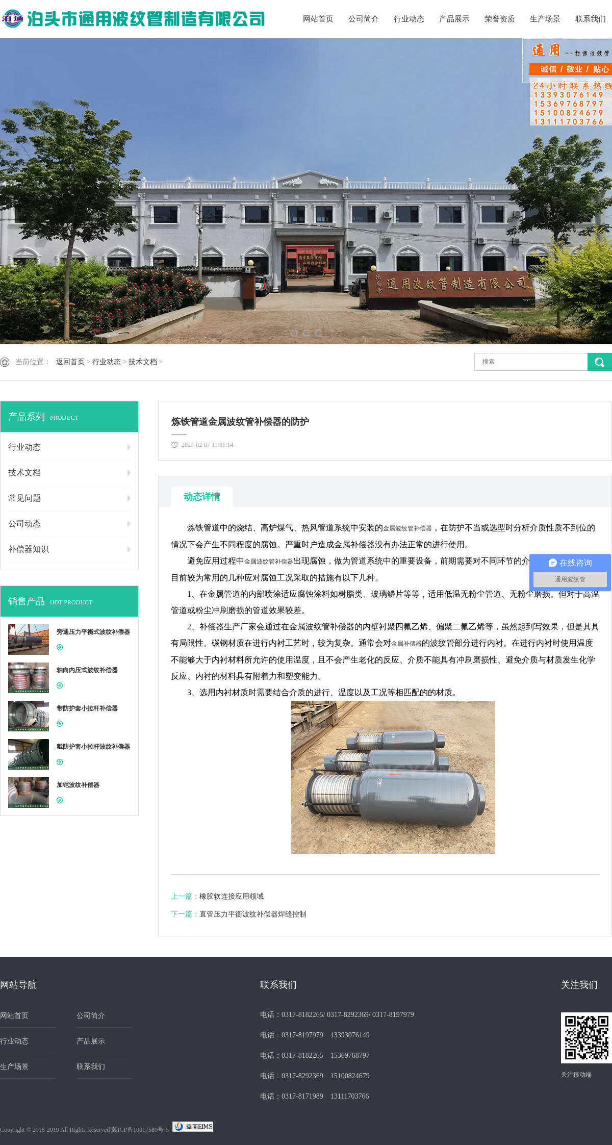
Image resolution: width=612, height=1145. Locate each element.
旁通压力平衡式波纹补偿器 (93, 631)
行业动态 (409, 19)
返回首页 (70, 362)
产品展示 (454, 19)
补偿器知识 (28, 549)
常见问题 (24, 498)
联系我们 (590, 19)
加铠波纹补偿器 (78, 784)
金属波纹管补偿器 (407, 528)
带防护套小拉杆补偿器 (87, 708)
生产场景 (545, 19)
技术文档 (143, 362)
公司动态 (24, 523)
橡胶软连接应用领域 (231, 896)
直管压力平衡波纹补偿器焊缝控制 (253, 914)
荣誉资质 (499, 19)
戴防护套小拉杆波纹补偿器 (93, 746)
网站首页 (318, 19)
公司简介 (363, 19)
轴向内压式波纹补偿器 (87, 670)
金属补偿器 (406, 643)
